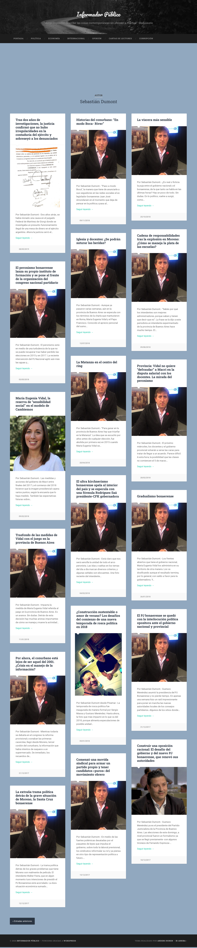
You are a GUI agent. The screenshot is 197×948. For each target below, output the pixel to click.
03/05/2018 (24, 380)
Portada (19, 39)
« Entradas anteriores (23, 922)
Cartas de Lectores (120, 39)
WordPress (70, 942)
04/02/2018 (85, 594)
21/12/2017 (24, 774)
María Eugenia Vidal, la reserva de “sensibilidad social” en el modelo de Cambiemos (33, 404)
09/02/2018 (24, 517)
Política (36, 39)
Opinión (97, 39)
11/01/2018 (24, 640)
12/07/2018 (85, 344)
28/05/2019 (24, 250)
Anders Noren (165, 942)
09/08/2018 (145, 348)
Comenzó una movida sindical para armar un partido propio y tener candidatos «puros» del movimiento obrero (93, 767)
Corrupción (146, 39)
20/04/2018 (85, 464)
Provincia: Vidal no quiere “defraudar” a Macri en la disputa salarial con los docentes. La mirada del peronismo (156, 373)
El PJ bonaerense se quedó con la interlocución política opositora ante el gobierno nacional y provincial (157, 621)
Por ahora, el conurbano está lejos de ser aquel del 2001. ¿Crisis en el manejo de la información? (37, 664)
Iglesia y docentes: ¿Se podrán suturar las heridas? (98, 242)
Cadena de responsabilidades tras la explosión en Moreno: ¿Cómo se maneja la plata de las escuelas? (158, 241)
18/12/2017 (145, 861)
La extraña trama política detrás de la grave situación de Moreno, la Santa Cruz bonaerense (36, 798)
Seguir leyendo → (25, 238)
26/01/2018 (145, 598)
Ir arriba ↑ (181, 942)
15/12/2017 (85, 876)
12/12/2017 (24, 904)
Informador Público (99, 14)
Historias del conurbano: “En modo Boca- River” (97, 122)
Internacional (76, 39)
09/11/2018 (85, 221)
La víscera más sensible (154, 120)
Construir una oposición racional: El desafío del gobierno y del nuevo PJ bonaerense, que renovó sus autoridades (157, 753)
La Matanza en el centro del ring (96, 364)
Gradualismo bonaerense (155, 497)
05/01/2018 (85, 742)
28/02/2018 (145, 478)
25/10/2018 (145, 218)
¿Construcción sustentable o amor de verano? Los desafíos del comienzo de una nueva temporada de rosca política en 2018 (98, 619)
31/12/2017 (145, 728)
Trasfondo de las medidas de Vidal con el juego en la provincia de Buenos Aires (36, 539)
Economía (54, 39)
